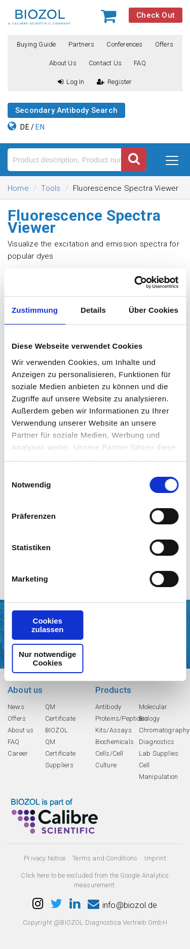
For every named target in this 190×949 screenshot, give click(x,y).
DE (24, 127)
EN (39, 127)
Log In (71, 82)
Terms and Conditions (104, 858)
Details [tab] (93, 310)
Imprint (155, 858)
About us (63, 63)
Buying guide (36, 44)
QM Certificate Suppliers (60, 753)
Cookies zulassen (47, 625)
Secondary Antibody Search (66, 110)
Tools (50, 188)
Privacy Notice (44, 858)
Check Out (155, 15)
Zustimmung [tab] (35, 310)
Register (114, 82)
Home (18, 188)
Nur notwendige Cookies (47, 658)
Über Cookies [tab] (153, 310)
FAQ (140, 63)
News (16, 707)
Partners (81, 44)
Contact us (105, 63)
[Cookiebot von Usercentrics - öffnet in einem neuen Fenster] (135, 282)
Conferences (124, 44)
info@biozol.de (123, 905)
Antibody (108, 707)
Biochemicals (114, 742)
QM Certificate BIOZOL (60, 718)
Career (18, 753)
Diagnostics (156, 742)
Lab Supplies (158, 753)
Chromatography (164, 730)
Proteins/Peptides (121, 718)
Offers (164, 44)
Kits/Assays (113, 730)
